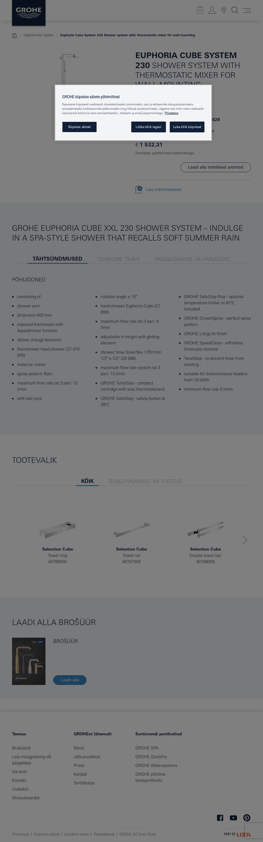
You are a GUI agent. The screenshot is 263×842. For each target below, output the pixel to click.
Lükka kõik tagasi (148, 127)
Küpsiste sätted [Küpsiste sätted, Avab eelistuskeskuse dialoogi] (79, 127)
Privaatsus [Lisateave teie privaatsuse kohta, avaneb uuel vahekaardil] (171, 113)
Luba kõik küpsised (187, 127)
